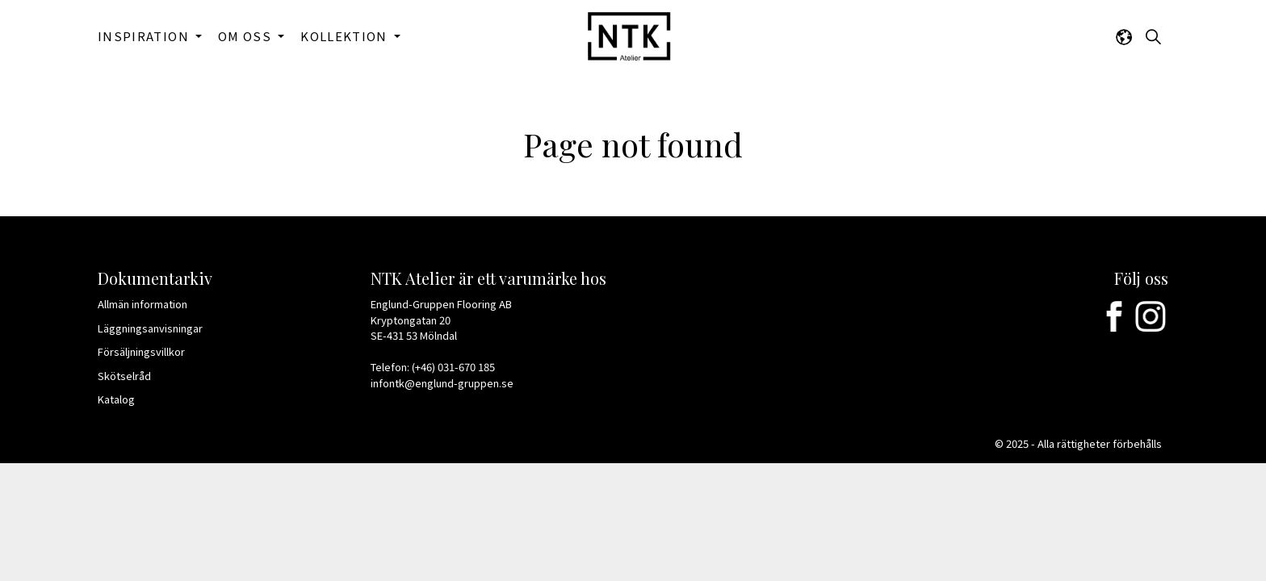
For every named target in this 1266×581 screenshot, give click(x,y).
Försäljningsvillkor (146, 351)
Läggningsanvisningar (155, 328)
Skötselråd (131, 375)
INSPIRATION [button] (145, 35)
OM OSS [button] (246, 35)
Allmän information (148, 303)
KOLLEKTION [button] (345, 35)
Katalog (123, 399)
